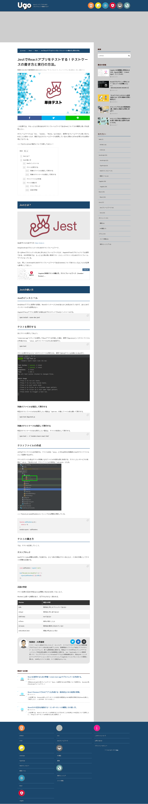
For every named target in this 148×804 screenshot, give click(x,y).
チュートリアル (65, 69)
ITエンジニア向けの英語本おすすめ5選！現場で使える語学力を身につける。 (120, 120)
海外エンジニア (105, 246)
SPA (78, 69)
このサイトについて (100, 736)
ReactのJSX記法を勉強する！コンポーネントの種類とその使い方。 (52, 707)
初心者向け (73, 69)
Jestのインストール (31, 163)
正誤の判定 (31, 190)
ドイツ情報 (103, 241)
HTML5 (102, 145)
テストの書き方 (30, 182)
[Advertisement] (74, 26)
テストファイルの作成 (32, 179)
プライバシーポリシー (101, 746)
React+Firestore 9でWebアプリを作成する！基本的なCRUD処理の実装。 (54, 692)
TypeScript (103, 166)
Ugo (24, 5)
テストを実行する (30, 167)
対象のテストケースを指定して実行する (40, 174)
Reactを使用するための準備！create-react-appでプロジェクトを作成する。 (55, 677)
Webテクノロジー (105, 171)
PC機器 (102, 230)
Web (100, 139)
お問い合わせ (98, 741)
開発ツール (103, 177)
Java (100, 204)
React (47, 69)
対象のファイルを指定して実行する (39, 170)
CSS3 (101, 150)
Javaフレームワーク (106, 209)
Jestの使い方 (25, 160)
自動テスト (83, 69)
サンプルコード (55, 69)
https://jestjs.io (39, 243)
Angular (101, 182)
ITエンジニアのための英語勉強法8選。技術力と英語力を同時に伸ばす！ (120, 109)
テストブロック (32, 186)
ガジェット (102, 220)
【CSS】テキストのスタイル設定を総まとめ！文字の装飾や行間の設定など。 (120, 97)
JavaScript (102, 155)
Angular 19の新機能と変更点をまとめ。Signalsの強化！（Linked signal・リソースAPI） (120, 72)
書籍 (101, 225)
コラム (101, 236)
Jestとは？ (25, 156)
